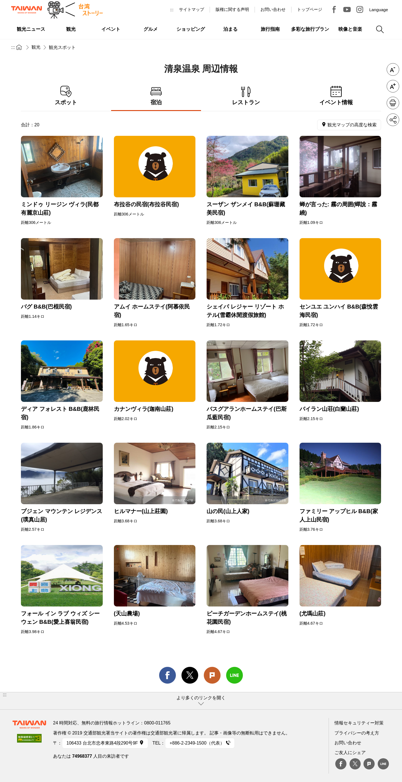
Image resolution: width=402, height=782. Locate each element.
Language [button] (378, 9)
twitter (189, 675)
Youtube (347, 9)
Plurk (212, 675)
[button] (201, 700)
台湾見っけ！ (334, 9)
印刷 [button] (393, 103)
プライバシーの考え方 (356, 733)
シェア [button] (393, 119)
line (234, 675)
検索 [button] (380, 29)
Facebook (340, 763)
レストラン (246, 95)
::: (172, 9)
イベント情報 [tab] (336, 95)
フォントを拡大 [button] (393, 86)
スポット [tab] (66, 95)
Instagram (360, 9)
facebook (167, 675)
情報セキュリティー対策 (359, 723)
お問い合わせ (347, 742)
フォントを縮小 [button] (393, 69)
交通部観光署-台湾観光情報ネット (26, 9)
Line (383, 763)
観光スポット (62, 47)
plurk (369, 763)
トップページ (309, 9)
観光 (36, 47)
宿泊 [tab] (156, 95)
